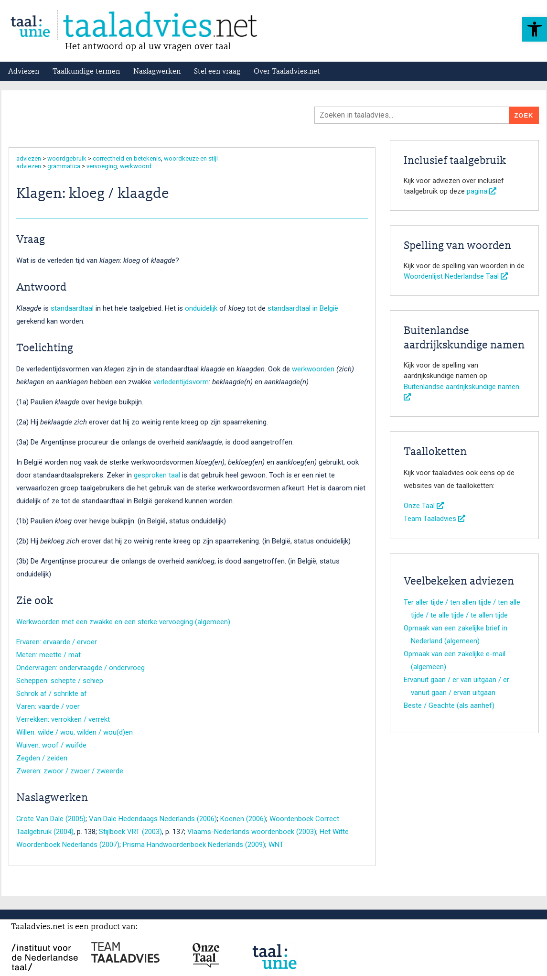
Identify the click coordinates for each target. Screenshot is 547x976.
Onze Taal (424, 505)
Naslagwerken (157, 72)
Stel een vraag (217, 72)
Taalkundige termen (86, 72)
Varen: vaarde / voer (48, 706)
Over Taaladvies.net (287, 72)
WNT (276, 844)
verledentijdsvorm (181, 382)
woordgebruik (66, 158)
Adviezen (23, 72)
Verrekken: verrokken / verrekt (63, 719)
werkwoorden (313, 369)
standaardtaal (72, 308)
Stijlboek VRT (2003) (130, 831)
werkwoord (135, 166)
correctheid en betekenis (127, 158)
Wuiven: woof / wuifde (51, 745)
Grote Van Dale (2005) (51, 818)
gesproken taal (157, 475)
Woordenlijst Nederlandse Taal (456, 276)
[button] (534, 29)
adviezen (28, 158)
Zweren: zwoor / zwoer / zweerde (69, 771)
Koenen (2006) (243, 818)
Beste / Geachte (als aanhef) (449, 705)
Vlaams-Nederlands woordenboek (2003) (251, 831)
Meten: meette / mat (48, 655)
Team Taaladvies (434, 518)
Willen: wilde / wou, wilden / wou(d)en (74, 732)
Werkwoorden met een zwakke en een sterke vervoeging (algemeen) (123, 622)
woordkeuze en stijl (191, 158)
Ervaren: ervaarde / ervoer (56, 642)
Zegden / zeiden (41, 758)
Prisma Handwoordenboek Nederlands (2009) (194, 844)
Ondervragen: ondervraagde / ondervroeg (80, 667)
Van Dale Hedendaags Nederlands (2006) (153, 818)
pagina (481, 191)
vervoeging (101, 166)
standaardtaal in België (303, 308)
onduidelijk (201, 308)
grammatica (63, 166)
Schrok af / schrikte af (51, 693)
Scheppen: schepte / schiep (59, 680)
